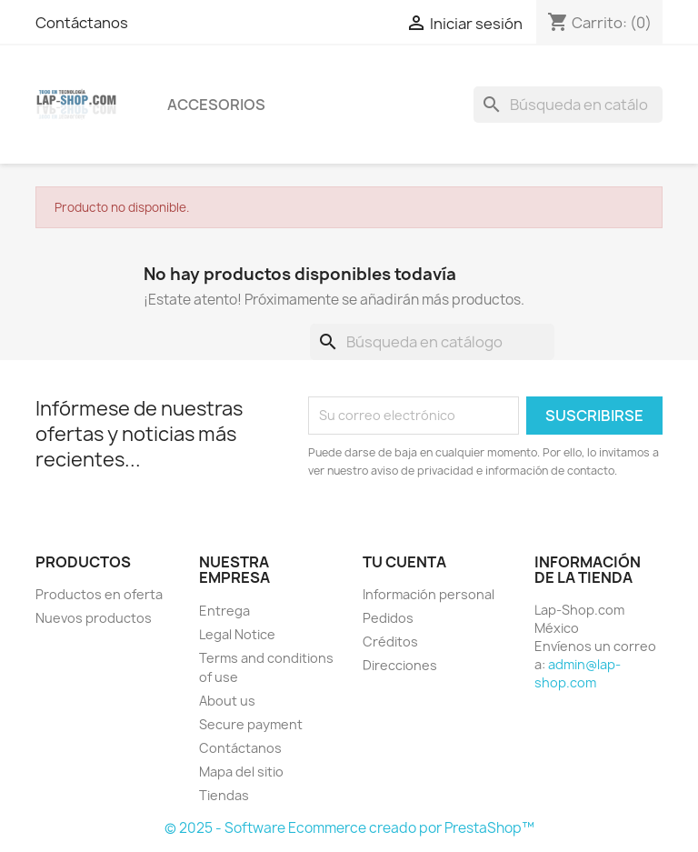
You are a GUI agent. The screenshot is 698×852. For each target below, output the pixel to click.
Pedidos (388, 617)
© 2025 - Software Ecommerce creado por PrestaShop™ (349, 827)
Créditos (390, 641)
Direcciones (400, 665)
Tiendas (224, 795)
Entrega (224, 610)
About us (227, 700)
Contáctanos (81, 23)
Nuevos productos (93, 617)
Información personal (428, 594)
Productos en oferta (99, 594)
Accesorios (216, 105)
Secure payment (251, 724)
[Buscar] (568, 104)
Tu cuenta (404, 562)
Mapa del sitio (241, 771)
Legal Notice (237, 634)
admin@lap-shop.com (577, 673)
